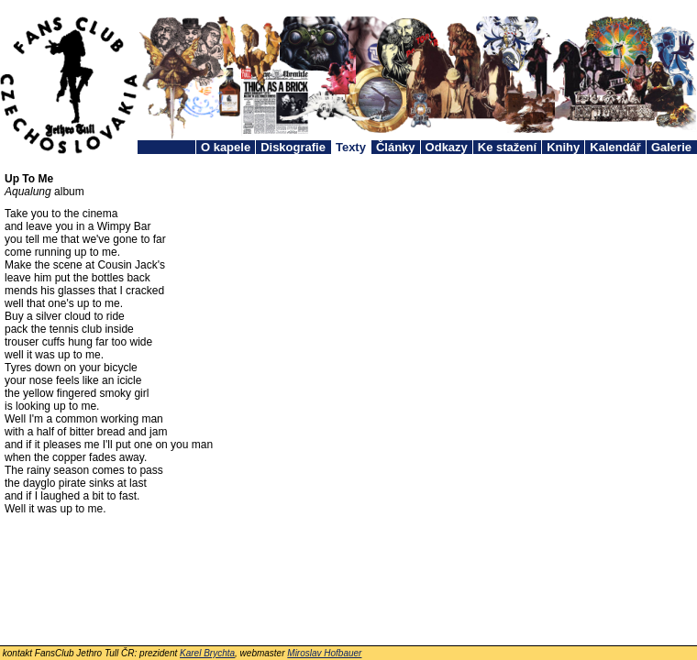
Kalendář (615, 147)
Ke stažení (507, 147)
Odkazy (447, 147)
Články (395, 147)
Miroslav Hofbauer (324, 653)
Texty (351, 147)
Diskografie (293, 147)
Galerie (671, 147)
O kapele (225, 147)
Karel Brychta (207, 653)
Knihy (563, 147)
